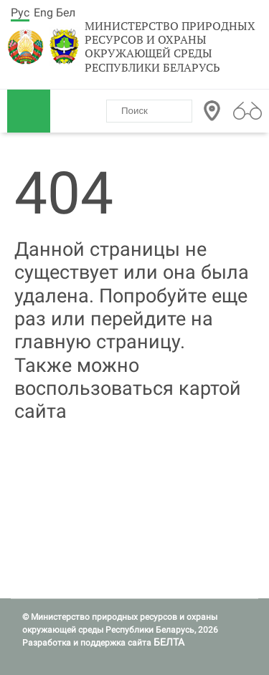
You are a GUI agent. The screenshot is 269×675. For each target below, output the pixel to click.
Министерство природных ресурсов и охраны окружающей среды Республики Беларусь (170, 47)
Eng (43, 12)
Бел (65, 12)
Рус (20, 12)
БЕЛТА (169, 642)
